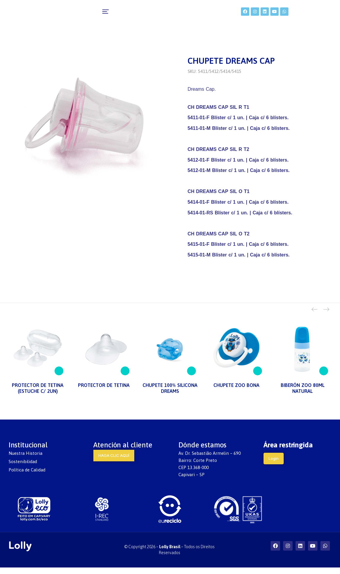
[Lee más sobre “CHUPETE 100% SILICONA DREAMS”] (191, 377)
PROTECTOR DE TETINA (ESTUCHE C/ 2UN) (37, 394)
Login (274, 465)
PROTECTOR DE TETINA (104, 392)
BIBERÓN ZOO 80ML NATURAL (303, 394)
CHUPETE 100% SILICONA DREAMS (170, 394)
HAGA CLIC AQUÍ (113, 462)
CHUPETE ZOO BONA (236, 392)
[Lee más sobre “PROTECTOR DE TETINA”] (125, 377)
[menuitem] (78, 14)
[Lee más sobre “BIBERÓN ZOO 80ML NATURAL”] (323, 377)
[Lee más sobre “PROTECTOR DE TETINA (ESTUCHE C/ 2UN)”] (59, 377)
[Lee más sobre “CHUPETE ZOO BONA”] (257, 377)
